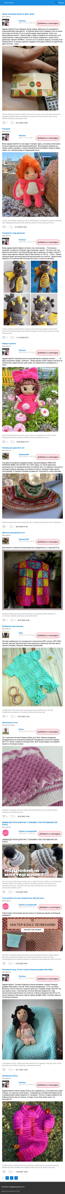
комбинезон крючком (43, 1165)
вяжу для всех (21, 118)
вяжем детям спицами (30, 522)
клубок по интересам (52, 881)
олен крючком (47, 114)
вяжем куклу (36, 223)
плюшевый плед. (9, 1063)
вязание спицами (9, 810)
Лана (21, 633)
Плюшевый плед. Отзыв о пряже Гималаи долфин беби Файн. (27, 970)
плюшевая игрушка (16, 221)
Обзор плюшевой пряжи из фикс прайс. (18, 14)
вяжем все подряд (37, 1063)
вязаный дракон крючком (35, 331)
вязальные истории (43, 810)
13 (7, 338)
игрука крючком (27, 114)
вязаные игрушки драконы (13, 331)
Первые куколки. (9, 344)
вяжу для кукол (42, 437)
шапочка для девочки (11, 881)
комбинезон (41, 710)
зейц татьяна (37, 881)
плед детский (50, 1063)
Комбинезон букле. (10, 1076)
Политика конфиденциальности (13, 1187)
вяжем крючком (17, 616)
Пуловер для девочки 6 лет (13, 448)
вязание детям (30, 710)
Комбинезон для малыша (12, 626)
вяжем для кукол (50, 116)
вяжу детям (7, 333)
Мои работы (6, 17)
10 (7, 442)
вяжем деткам (36, 116)
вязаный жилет (31, 616)
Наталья (22, 21)
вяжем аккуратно (22, 116)
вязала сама (22, 810)
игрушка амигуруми (16, 329)
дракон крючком (50, 329)
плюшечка (21, 1065)
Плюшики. (6, 129)
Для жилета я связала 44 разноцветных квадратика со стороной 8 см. (31, 548)
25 (7, 717)
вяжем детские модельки (50, 522)
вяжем (12, 116)
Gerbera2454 (24, 454)
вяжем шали (16, 888)
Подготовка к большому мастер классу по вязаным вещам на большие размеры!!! (31, 914)
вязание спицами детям (23, 712)
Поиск (61, 3)
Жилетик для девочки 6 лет (13, 533)
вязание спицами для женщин (22, 886)
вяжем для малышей (26, 957)
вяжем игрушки (8, 118)
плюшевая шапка (34, 1065)
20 (7, 816)
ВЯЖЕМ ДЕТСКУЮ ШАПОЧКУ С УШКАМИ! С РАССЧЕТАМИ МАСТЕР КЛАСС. (29, 841)
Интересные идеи (8, 725)
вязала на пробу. (15, 883)
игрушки (16, 114)
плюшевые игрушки (47, 221)
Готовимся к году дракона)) (13, 233)
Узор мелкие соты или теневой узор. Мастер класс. (23, 898)
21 (7, 620)
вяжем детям (41, 614)
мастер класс (26, 881)
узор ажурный (35, 955)
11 (7, 123)
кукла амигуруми (31, 221)
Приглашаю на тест (10, 723)
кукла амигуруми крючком (13, 435)
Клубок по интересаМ (28, 831)
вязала (31, 810)
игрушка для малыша (33, 329)
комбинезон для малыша (12, 710)
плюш (4, 221)
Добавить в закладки (47, 23)
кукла (27, 435)
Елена (21, 729)
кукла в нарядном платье (40, 435)
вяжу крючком (49, 1167)
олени (37, 114)
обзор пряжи (7, 114)
